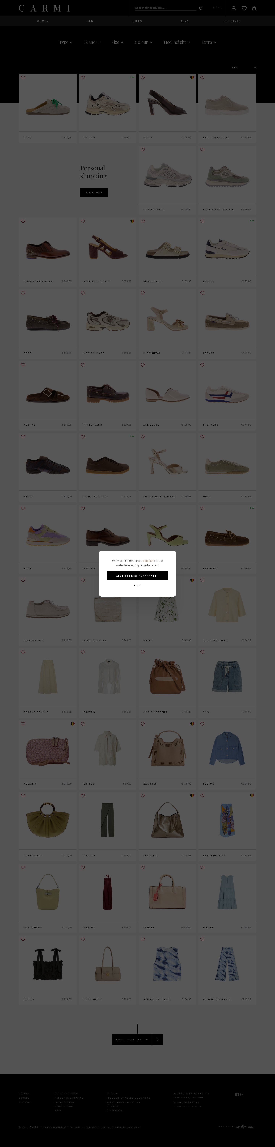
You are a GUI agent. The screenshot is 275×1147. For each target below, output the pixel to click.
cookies (148, 561)
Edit (137, 585)
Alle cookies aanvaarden (137, 576)
